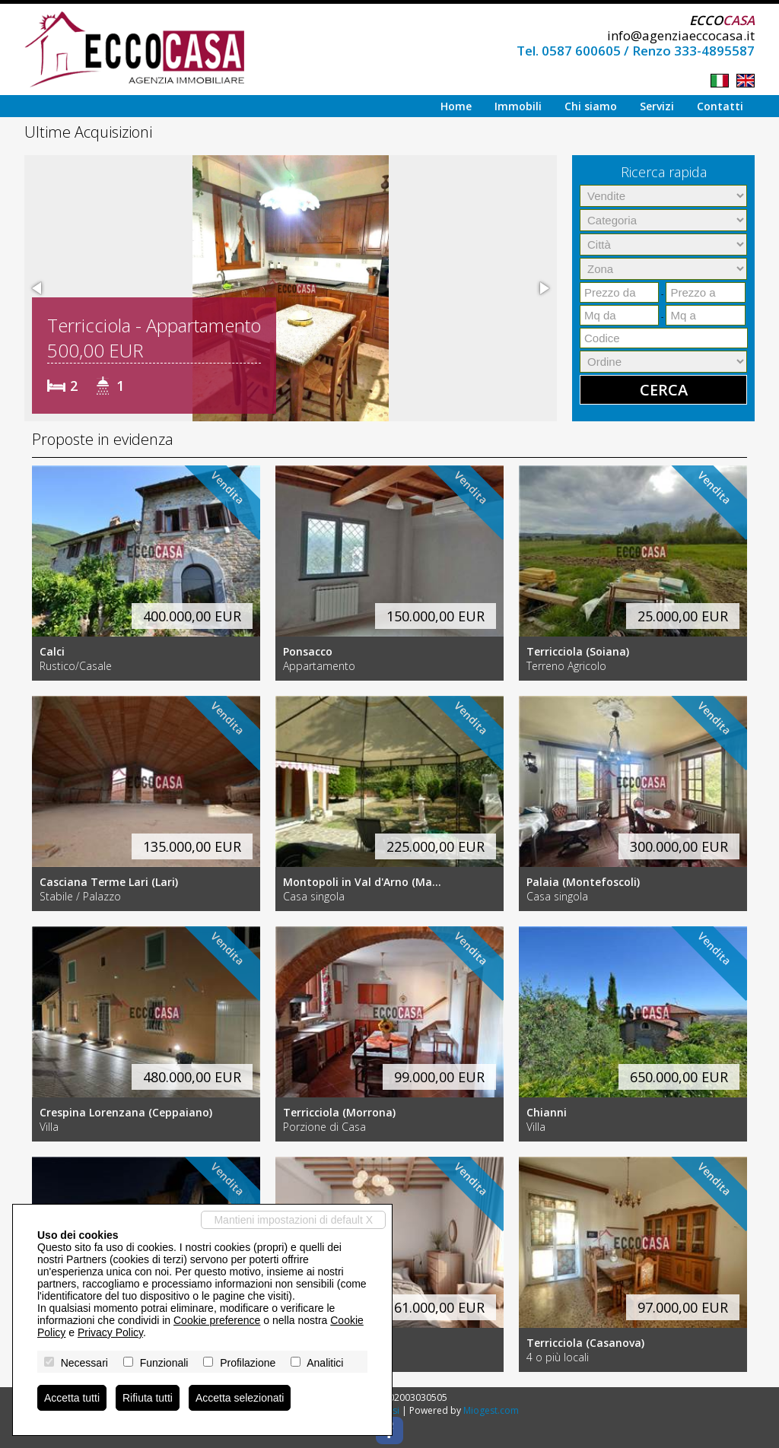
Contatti (720, 106)
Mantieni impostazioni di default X (293, 1220)
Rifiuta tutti (147, 1398)
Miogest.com (491, 1410)
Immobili (518, 106)
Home (456, 106)
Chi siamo (590, 106)
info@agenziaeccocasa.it (681, 35)
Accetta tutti (72, 1398)
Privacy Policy (110, 1332)
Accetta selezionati (240, 1398)
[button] (38, 288)
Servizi (657, 106)
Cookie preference (216, 1320)
